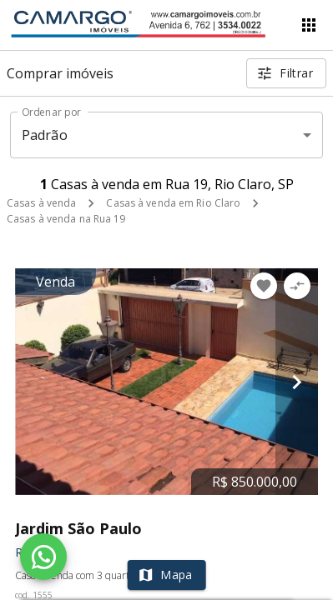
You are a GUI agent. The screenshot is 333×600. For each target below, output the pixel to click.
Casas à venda (41, 203)
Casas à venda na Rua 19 (66, 219)
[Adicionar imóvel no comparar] (297, 285)
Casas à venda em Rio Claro (173, 203)
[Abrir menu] (309, 25)
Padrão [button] (45, 135)
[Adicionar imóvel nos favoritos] (263, 285)
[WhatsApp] (43, 556)
